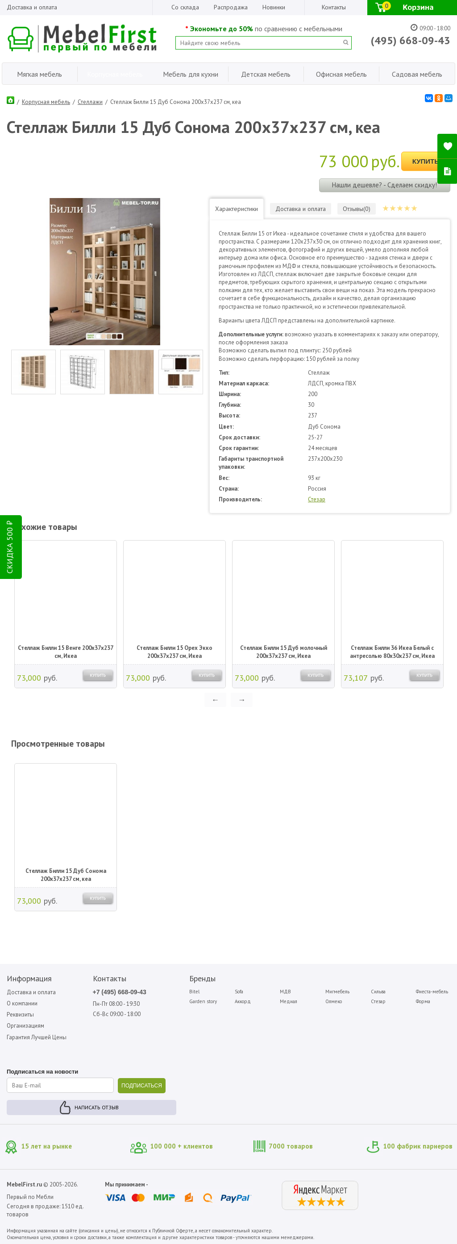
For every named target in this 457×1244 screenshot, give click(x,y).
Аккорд (243, 1001)
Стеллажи (90, 102)
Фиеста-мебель (432, 991)
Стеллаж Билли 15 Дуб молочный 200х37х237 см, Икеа (283, 652)
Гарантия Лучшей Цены (36, 1037)
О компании (22, 1003)
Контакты (334, 7)
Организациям (25, 1025)
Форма (423, 1001)
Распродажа (231, 7)
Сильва (378, 991)
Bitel (194, 991)
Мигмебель (337, 991)
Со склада (185, 7)
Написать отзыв (97, 1107)
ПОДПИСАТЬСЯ (141, 1086)
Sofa (239, 991)
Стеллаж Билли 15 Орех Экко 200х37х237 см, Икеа (174, 652)
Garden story (203, 1001)
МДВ (285, 991)
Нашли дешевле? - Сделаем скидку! (384, 185)
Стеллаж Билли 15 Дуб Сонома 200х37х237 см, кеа (65, 875)
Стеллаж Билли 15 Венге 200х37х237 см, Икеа (65, 652)
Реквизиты (20, 1014)
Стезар (316, 499)
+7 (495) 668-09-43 (119, 992)
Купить (425, 161)
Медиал (288, 1001)
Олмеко (333, 1001)
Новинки (273, 7)
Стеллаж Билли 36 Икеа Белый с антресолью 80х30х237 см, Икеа (392, 652)
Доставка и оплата (32, 7)
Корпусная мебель (46, 102)
